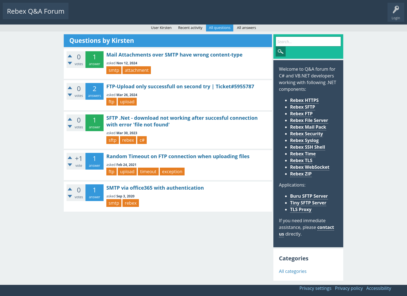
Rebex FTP (301, 114)
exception (172, 171)
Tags (126, 15)
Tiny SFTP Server (308, 203)
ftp (111, 102)
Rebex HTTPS (304, 100)
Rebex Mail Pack (308, 127)
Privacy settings (316, 288)
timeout (148, 171)
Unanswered (104, 15)
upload (127, 102)
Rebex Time (303, 154)
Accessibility (378, 288)
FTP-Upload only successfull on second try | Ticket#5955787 (180, 86)
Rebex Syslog (304, 140)
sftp (113, 140)
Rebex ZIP (301, 174)
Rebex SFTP (302, 107)
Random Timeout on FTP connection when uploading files (177, 156)
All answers (246, 27)
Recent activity (190, 27)
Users (144, 15)
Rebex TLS (301, 160)
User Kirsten (161, 27)
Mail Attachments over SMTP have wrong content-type (174, 54)
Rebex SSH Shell (307, 147)
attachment (137, 70)
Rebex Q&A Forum (35, 11)
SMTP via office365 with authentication (155, 187)
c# (141, 140)
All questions (220, 27)
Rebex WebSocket (309, 167)
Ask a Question (167, 15)
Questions (81, 15)
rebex (128, 140)
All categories (293, 271)
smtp (114, 70)
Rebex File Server (309, 120)
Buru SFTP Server (309, 196)
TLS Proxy (301, 209)
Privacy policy (349, 288)
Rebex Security (306, 134)
